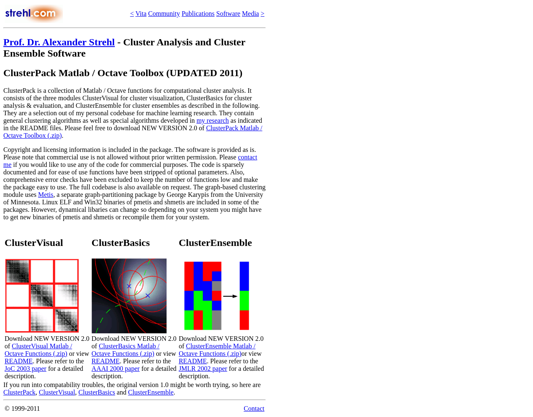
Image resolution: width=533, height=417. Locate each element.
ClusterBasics (96, 392)
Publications (198, 13)
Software (228, 13)
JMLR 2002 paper (203, 368)
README (19, 361)
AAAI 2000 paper (116, 368)
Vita (141, 13)
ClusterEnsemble (150, 392)
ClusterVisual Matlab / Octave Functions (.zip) (38, 350)
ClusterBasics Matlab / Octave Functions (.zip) (125, 350)
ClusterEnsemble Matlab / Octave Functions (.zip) (217, 350)
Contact (254, 408)
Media (250, 13)
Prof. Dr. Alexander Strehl (59, 42)
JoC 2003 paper (25, 368)
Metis (45, 194)
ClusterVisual (57, 392)
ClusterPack (19, 392)
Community (164, 13)
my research (213, 120)
